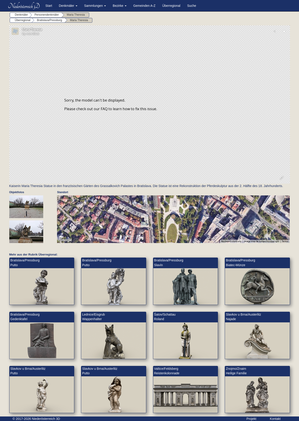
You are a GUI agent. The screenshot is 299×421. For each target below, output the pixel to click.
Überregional (171, 5)
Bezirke (120, 5)
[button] (173, 216)
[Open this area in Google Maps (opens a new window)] (65, 240)
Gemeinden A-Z (144, 5)
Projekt (251, 419)
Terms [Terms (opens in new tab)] (285, 241)
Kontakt (275, 419)
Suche (191, 5)
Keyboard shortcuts (231, 241)
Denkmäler (68, 5)
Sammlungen (95, 5)
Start (48, 5)
